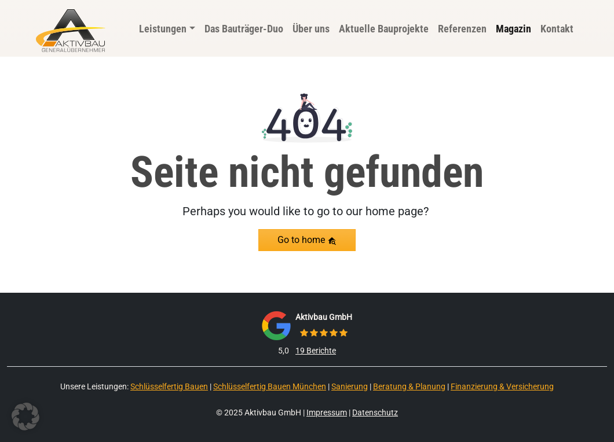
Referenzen (462, 29)
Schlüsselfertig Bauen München (269, 386)
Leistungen (163, 29)
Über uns (311, 29)
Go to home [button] (307, 239)
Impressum (326, 412)
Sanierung (349, 386)
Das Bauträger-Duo (243, 29)
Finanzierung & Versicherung (502, 386)
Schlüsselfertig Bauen (169, 386)
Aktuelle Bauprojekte (384, 29)
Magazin (513, 29)
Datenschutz (375, 412)
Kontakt (556, 29)
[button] (25, 416)
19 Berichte (315, 350)
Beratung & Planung (409, 386)
